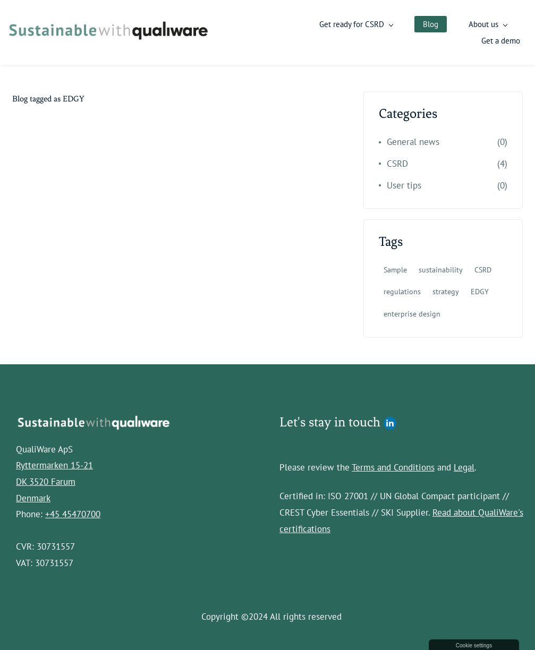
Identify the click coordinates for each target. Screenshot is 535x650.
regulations (402, 290)
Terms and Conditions (393, 466)
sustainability (441, 268)
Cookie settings (474, 645)
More (510, 32)
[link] (93, 419)
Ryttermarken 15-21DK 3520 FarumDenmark (54, 480)
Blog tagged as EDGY (48, 97)
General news (413, 141)
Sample (395, 268)
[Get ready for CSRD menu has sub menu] (384, 32)
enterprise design (412, 312)
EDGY (480, 290)
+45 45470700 (72, 513)
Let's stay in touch (329, 420)
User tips (404, 184)
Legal (464, 466)
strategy (445, 290)
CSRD (397, 162)
